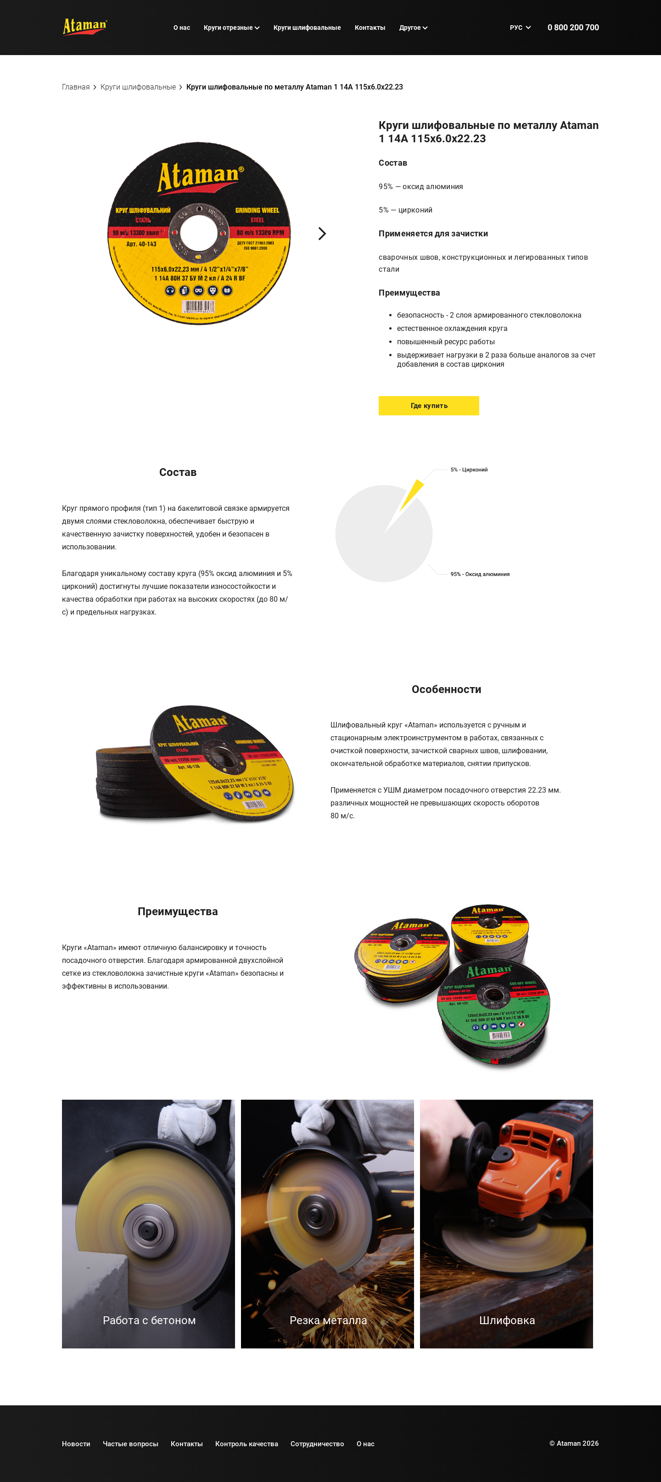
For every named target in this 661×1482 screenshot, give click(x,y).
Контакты (370, 27)
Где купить (429, 406)
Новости (76, 1444)
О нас (182, 27)
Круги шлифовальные (307, 27)
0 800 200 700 (573, 27)
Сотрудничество (317, 1444)
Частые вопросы (130, 1444)
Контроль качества (246, 1444)
